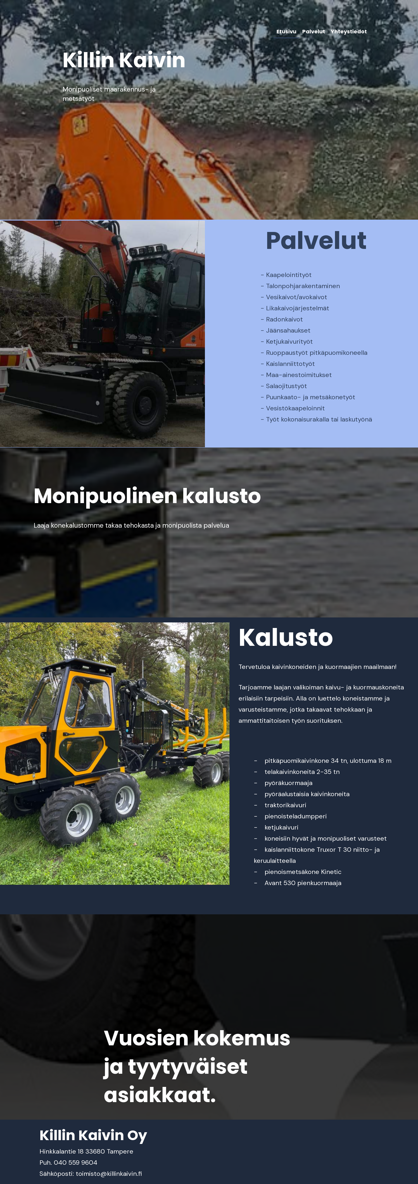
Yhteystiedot (349, 31)
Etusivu (286, 31)
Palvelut (313, 31)
